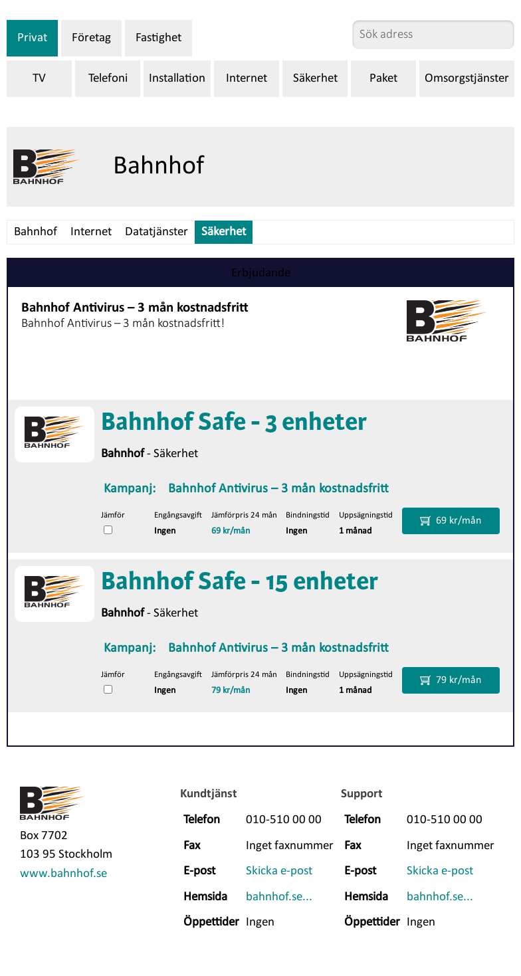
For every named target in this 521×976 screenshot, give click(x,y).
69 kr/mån (230, 531)
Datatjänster (156, 232)
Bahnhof (35, 232)
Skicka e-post (279, 871)
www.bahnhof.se (63, 874)
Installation (177, 78)
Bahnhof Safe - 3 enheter (234, 423)
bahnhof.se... (279, 897)
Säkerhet (315, 78)
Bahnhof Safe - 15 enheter (239, 582)
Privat (32, 38)
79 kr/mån (230, 691)
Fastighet (158, 38)
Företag (91, 38)
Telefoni (108, 78)
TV (39, 78)
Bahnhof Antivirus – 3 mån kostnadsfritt (278, 489)
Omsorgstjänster (467, 78)
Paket (383, 78)
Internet (246, 78)
